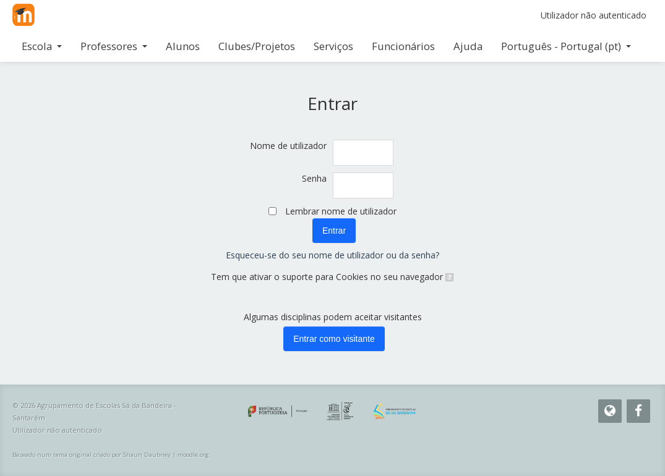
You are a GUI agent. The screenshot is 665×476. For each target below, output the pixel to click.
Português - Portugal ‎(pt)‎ (566, 46)
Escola (42, 46)
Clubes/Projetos (256, 46)
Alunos (183, 46)
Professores (113, 46)
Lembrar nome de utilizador (341, 211)
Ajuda (468, 46)
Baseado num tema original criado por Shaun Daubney (91, 455)
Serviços (333, 46)
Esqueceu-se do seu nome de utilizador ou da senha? (332, 255)
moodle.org (193, 455)
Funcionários (403, 46)
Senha (314, 178)
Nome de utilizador (288, 145)
